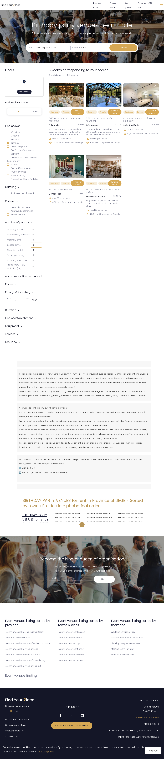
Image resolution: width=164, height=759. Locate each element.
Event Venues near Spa (69, 643)
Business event (97, 5)
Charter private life (14, 730)
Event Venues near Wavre (71, 654)
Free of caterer (16, 214)
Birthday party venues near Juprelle (101, 525)
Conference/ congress (20, 150)
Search (123, 47)
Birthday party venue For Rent (125, 643)
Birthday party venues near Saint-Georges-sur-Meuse (132, 513)
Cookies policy (12, 736)
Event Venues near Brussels (71, 632)
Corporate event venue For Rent (127, 637)
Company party (17, 146)
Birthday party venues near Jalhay (101, 521)
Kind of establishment (19, 318)
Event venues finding (21, 675)
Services (10, 334)
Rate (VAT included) (17, 292)
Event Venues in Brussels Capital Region (24, 632)
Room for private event (46, 47)
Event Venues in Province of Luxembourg (25, 660)
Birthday (13, 142)
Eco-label (11, 342)
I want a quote (77, 112)
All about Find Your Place (17, 719)
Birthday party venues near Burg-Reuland (69, 513)
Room (9, 284)
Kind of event (13, 126)
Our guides (128, 5)
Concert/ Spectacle (19, 168)
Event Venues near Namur (71, 648)
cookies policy (46, 751)
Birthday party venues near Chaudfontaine (69, 521)
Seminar (13, 139)
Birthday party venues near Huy (100, 517)
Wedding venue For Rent (123, 632)
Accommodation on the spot (23, 276)
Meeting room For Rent (122, 648)
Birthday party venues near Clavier (69, 525)
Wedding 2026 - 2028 (145, 5)
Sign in (104, 579)
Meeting (13, 135)
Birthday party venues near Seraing (132, 525)
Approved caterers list (20, 210)
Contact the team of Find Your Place (71, 725)
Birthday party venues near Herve (101, 513)
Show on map (24, 92)
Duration (10, 310)
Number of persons (17, 222)
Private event (113, 5)
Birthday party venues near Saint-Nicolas (132, 517)
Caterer (10, 201)
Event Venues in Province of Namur (22, 654)
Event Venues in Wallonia (17, 637)
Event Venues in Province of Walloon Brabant (27, 643)
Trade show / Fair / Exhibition (23, 179)
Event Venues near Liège (70, 637)
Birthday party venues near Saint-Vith (132, 521)
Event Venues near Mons (70, 660)
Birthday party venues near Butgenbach (69, 517)
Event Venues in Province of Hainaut (23, 665)
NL (11, 710)
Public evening (16, 175)
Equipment (12, 326)
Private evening (16, 171)
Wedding (13, 132)
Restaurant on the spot (20, 193)
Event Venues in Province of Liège (21, 648)
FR (6, 710)
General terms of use (15, 725)
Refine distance (15, 102)
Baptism (13, 153)
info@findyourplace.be (147, 717)
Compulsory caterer (19, 207)
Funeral (12, 164)
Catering (10, 187)
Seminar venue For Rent (122, 654)
